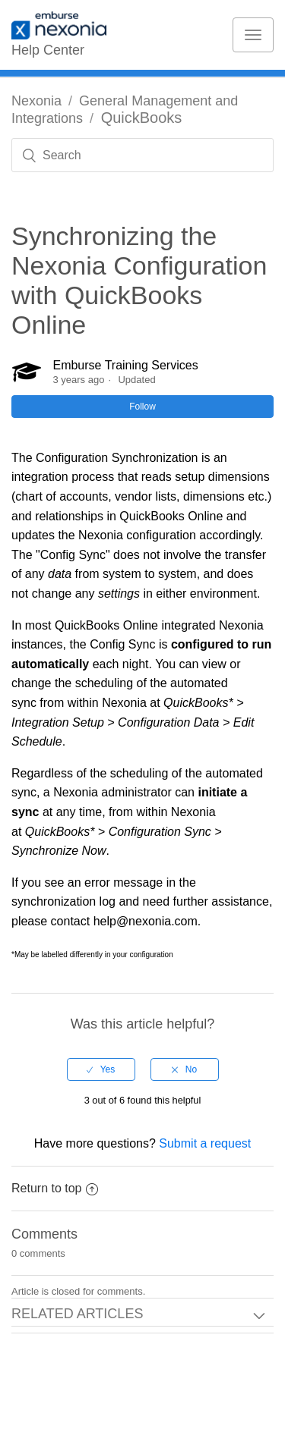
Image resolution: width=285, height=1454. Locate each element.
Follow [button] (142, 406)
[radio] (101, 1069)
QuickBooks (141, 117)
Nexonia (36, 100)
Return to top (54, 1188)
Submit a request (205, 1143)
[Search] (142, 155)
